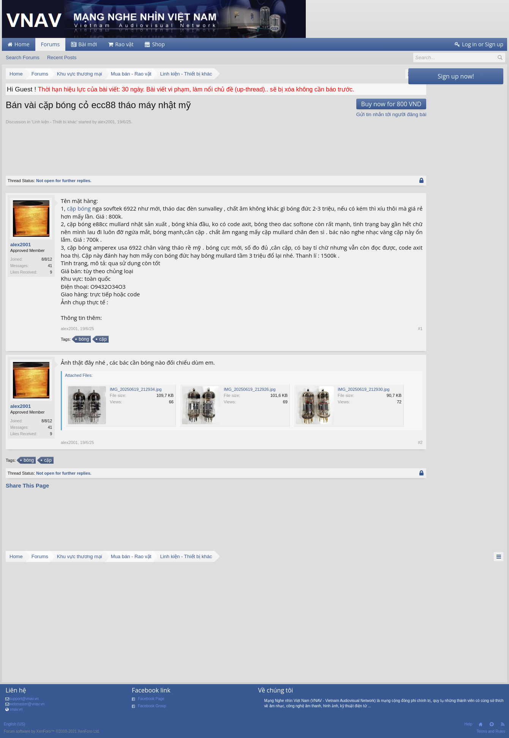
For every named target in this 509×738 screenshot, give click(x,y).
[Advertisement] (205, 146)
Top (491, 724)
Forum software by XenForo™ (52, 731)
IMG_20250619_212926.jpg (249, 389)
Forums (50, 44)
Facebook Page (151, 699)
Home (480, 724)
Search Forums (23, 57)
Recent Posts (61, 57)
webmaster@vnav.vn (26, 704)
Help (468, 724)
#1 (398, 328)
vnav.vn (16, 709)
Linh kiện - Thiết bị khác (54, 122)
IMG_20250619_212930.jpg (135, 435)
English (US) (14, 724)
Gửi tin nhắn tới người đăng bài (369, 114)
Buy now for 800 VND (369, 104)
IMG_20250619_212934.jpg (135, 389)
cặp (71, 208)
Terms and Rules (491, 731)
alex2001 (106, 122)
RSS (502, 724)
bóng (84, 208)
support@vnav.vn (23, 699)
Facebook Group (152, 706)
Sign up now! (456, 76)
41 (50, 266)
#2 (398, 488)
